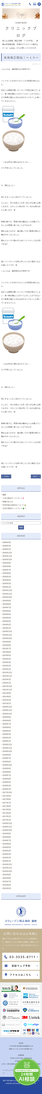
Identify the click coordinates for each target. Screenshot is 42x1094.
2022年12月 (7, 672)
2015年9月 (6, 875)
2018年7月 (6, 775)
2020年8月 (6, 720)
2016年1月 (6, 861)
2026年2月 (6, 546)
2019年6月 (6, 762)
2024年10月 (7, 597)
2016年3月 (6, 854)
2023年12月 (7, 631)
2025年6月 (6, 573)
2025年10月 (7, 559)
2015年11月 (7, 868)
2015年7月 (6, 882)
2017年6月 (6, 806)
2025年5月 (6, 577)
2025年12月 (7, 553)
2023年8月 (6, 645)
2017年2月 (6, 816)
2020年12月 (7, 707)
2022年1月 (6, 683)
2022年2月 (6, 679)
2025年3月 (6, 583)
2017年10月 (7, 792)
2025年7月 (6, 570)
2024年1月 (6, 628)
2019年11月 (7, 748)
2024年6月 (6, 611)
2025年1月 (6, 587)
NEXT (35, 476)
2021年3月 (6, 700)
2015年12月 (7, 864)
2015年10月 (7, 871)
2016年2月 (6, 858)
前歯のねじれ (7, 501)
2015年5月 (6, 888)
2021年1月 (6, 703)
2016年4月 (6, 851)
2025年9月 (6, 563)
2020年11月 (7, 710)
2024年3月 (6, 621)
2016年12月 (7, 823)
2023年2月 (6, 666)
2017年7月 (6, 803)
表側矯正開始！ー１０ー (21, 57)
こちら (12, 48)
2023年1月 (6, 669)
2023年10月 (7, 638)
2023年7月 (6, 649)
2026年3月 (6, 542)
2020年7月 (6, 724)
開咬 (4, 495)
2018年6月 (6, 779)
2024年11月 (7, 594)
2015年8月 (6, 878)
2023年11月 (7, 635)
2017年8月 (6, 799)
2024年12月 (7, 590)
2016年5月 (6, 847)
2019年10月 (7, 751)
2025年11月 (7, 556)
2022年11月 (7, 676)
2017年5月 (6, 810)
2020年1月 (6, 741)
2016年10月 (7, 830)
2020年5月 (6, 731)
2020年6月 (6, 727)
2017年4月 (6, 813)
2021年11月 (7, 690)
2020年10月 (7, 714)
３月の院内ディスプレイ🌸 (13, 498)
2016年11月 (7, 827)
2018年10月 (7, 765)
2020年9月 (6, 717)
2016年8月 (6, 837)
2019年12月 (7, 744)
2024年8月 (6, 604)
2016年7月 (6, 840)
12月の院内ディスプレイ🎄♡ (14, 508)
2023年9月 (6, 642)
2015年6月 (6, 885)
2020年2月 (6, 738)
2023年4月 (6, 659)
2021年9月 (6, 693)
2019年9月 (6, 755)
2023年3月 (6, 662)
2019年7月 (6, 758)
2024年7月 (6, 607)
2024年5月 (6, 614)
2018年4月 (6, 786)
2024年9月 (6, 601)
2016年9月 (6, 833)
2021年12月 (7, 686)
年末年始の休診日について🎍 (14, 505)
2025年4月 (6, 580)
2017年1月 (6, 820)
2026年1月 (6, 549)
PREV (6, 476)
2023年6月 (6, 652)
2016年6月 (6, 844)
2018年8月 (6, 772)
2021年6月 (6, 697)
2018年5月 (6, 782)
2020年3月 (6, 734)
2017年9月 (6, 796)
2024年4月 (6, 618)
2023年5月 (6, 655)
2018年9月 (6, 768)
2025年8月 (6, 566)
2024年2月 (6, 625)
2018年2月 (6, 789)
